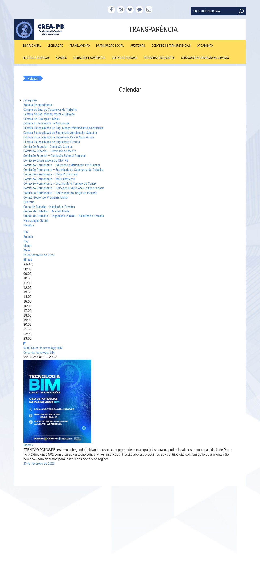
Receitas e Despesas (36, 58)
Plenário (28, 225)
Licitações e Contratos (89, 58)
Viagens (61, 58)
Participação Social (110, 45)
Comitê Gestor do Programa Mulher (46, 197)
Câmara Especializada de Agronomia (46, 123)
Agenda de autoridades (38, 105)
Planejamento (80, 45)
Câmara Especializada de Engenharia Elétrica (51, 142)
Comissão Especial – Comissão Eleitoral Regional (54, 156)
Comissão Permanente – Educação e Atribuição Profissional (61, 165)
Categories (30, 100)
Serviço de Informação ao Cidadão (205, 58)
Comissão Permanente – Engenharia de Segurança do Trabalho (63, 170)
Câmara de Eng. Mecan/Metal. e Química (49, 114)
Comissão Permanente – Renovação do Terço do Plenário (60, 193)
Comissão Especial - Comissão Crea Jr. (48, 147)
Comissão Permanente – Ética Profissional (50, 174)
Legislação (55, 45)
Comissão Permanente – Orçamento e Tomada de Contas (60, 183)
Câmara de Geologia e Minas (41, 119)
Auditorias (137, 45)
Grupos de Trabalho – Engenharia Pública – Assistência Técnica (63, 216)
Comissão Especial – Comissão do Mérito (49, 151)
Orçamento (205, 45)
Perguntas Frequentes (159, 58)
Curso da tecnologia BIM (38, 352)
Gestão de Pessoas (124, 58)
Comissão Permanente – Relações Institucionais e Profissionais (63, 188)
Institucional (32, 45)
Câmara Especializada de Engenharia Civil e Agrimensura (58, 137)
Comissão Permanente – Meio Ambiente (49, 179)
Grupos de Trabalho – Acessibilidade (46, 211)
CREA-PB (43, 29)
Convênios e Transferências (171, 45)
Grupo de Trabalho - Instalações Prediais (49, 207)
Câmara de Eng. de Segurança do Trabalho (50, 109)
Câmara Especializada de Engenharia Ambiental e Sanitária (60, 133)
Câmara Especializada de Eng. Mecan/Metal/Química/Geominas (63, 128)
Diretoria (28, 202)
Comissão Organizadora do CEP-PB (45, 160)
